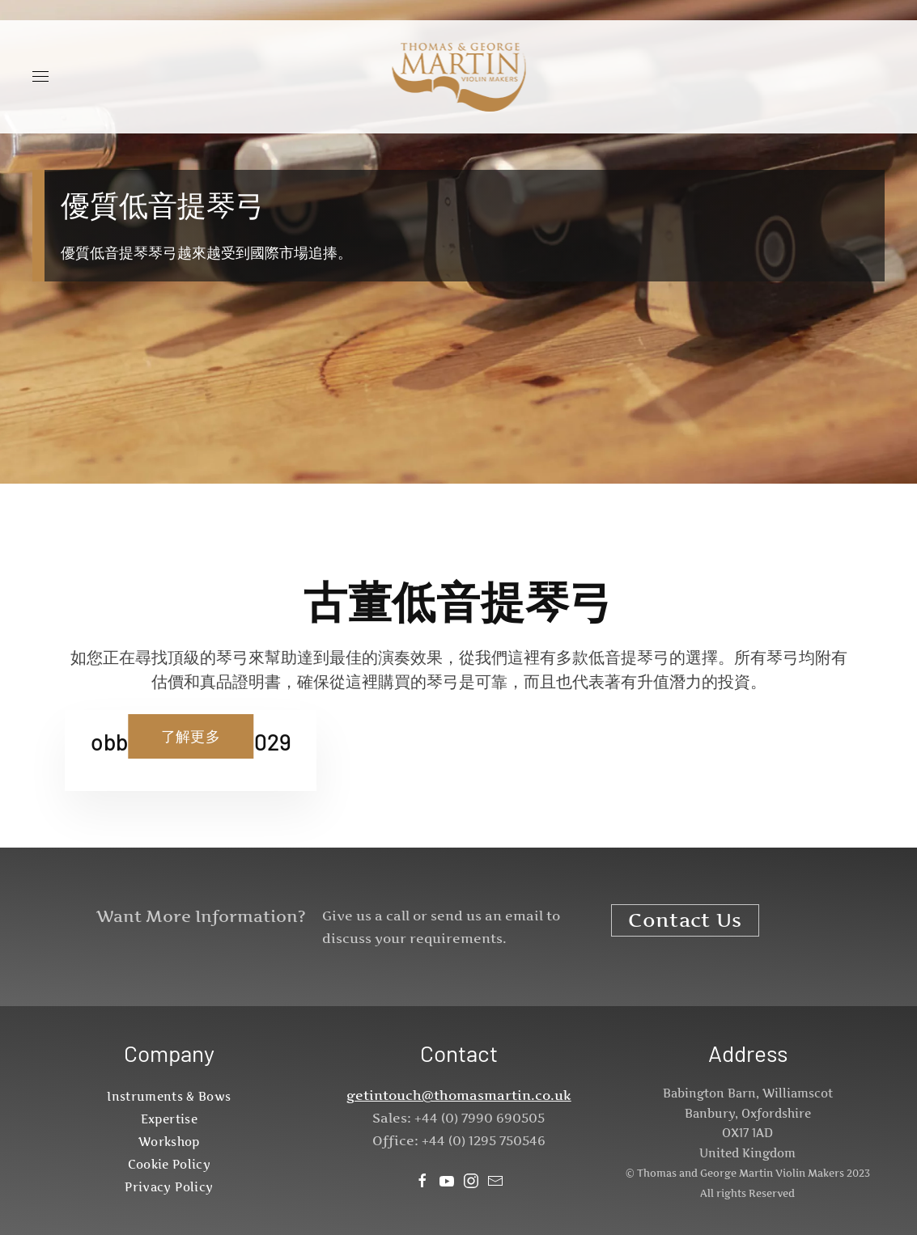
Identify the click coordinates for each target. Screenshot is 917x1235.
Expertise (169, 1119)
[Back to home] (458, 76)
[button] (40, 76)
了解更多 (190, 736)
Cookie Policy (169, 1164)
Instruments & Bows (169, 1096)
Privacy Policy (169, 1187)
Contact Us (685, 920)
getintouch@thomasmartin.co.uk (458, 1095)
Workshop (169, 1141)
